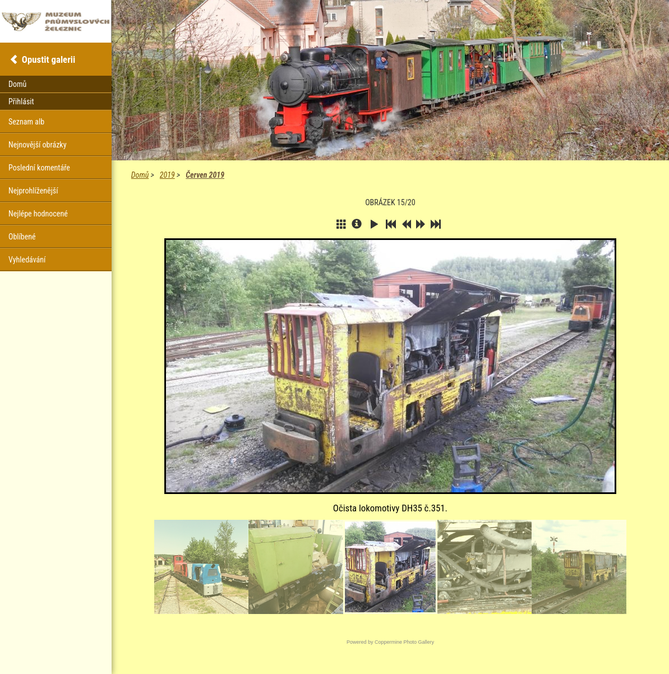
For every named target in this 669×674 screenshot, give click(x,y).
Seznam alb (26, 121)
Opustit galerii (48, 59)
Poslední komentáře (39, 167)
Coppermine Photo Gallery (404, 642)
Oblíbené (22, 236)
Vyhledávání (26, 259)
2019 (167, 174)
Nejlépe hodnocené (38, 213)
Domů (140, 174)
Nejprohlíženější (33, 190)
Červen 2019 (205, 174)
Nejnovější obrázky (37, 144)
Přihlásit (21, 101)
